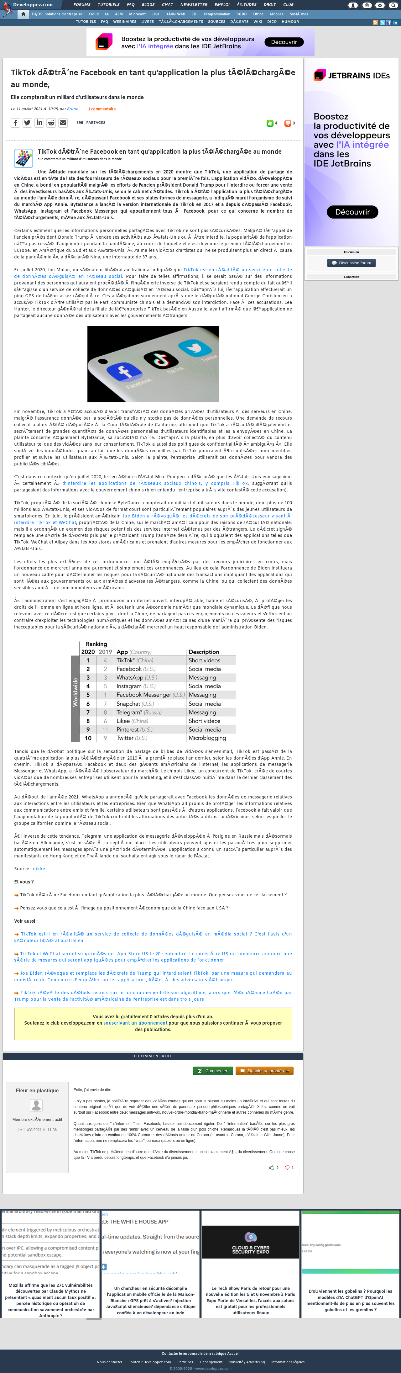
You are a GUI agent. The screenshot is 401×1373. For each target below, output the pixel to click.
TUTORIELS (86, 22)
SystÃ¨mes (299, 14)
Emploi (222, 5)
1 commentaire (102, 113)
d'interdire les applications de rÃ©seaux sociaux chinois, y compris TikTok (155, 488)
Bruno (72, 113)
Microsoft (137, 14)
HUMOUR (290, 22)
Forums (82, 5)
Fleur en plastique (37, 1102)
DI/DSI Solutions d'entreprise (57, 14)
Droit (269, 5)
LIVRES (147, 22)
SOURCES (216, 22)
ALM (119, 14)
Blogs (148, 5)
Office (258, 14)
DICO (272, 22)
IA (107, 14)
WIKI (257, 22)
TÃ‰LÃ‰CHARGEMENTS (181, 22)
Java (155, 14)
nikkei (40, 873)
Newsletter (194, 5)
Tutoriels (108, 5)
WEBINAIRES (124, 22)
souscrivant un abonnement (135, 1028)
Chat (167, 5)
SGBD (242, 14)
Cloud (94, 14)
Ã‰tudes (246, 5)
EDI (194, 14)
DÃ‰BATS (239, 22)
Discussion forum (351, 263)
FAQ (130, 5)
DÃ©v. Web (175, 14)
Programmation (217, 14)
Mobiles (277, 14)
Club (288, 5)
